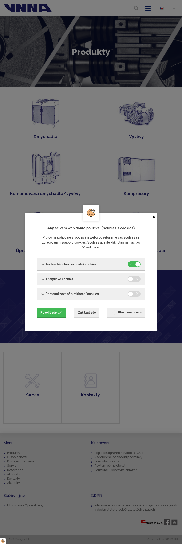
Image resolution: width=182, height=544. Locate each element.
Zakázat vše (87, 312)
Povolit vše (51, 312)
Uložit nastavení (127, 312)
